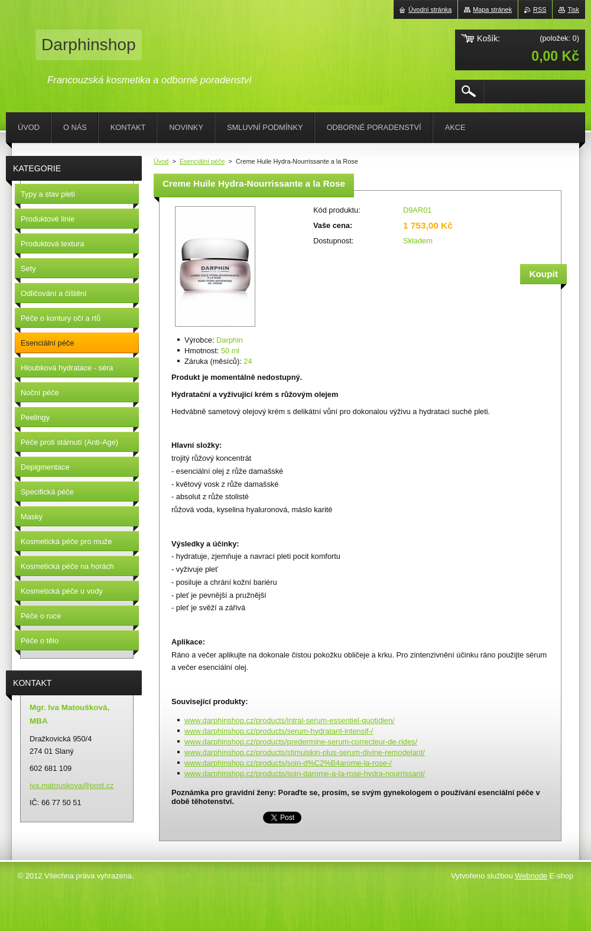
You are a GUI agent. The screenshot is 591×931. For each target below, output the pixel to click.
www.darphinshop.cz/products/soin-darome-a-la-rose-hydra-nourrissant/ (304, 773)
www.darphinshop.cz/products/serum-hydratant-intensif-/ (278, 731)
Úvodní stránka (430, 9)
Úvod (161, 161)
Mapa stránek (492, 9)
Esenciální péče (202, 161)
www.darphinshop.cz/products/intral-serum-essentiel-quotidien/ (289, 720)
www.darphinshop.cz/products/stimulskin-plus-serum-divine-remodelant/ (304, 752)
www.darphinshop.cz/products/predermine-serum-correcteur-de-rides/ (300, 741)
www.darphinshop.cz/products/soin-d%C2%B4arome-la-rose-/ (288, 763)
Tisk (573, 9)
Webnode (531, 875)
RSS (539, 9)
